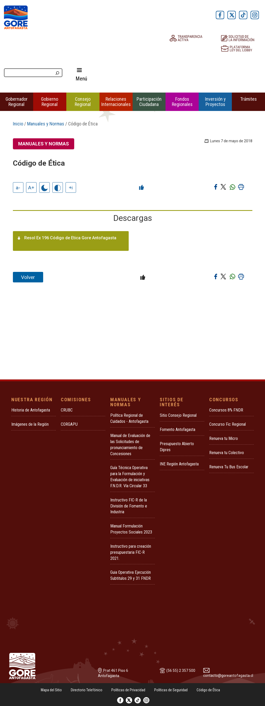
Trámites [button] (248, 99)
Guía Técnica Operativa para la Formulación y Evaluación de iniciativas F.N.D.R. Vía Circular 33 (129, 476)
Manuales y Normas (45, 123)
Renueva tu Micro (223, 438)
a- (18, 188)
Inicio (18, 123)
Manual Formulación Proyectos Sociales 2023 (131, 529)
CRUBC (67, 410)
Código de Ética (208, 690)
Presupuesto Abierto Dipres (177, 446)
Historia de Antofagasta (30, 410)
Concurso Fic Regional (227, 424)
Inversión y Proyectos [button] (215, 101)
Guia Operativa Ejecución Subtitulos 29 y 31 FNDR (130, 575)
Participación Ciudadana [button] (149, 101)
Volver (28, 277)
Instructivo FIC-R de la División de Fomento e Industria (128, 506)
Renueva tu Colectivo (226, 452)
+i (71, 188)
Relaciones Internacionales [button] (116, 101)
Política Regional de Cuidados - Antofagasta (129, 418)
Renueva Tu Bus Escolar (228, 466)
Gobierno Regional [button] (49, 101)
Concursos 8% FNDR (226, 410)
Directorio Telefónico (86, 690)
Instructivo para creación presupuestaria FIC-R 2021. (130, 552)
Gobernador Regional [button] (17, 101)
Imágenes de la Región (30, 424)
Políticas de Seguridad (171, 690)
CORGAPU (69, 424)
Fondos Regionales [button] (182, 101)
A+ (31, 188)
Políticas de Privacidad (128, 690)
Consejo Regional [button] (83, 101)
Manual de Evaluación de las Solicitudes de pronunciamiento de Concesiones (130, 444)
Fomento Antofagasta (177, 429)
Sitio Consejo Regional (178, 415)
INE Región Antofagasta (179, 463)
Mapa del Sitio (51, 690)
